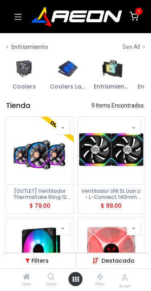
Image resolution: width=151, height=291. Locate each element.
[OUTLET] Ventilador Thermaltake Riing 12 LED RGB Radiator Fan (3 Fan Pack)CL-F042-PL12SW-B (40, 194)
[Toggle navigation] (18, 16)
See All (133, 47)
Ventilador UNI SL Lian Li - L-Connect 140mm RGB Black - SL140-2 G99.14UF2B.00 (111, 194)
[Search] (51, 277)
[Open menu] (75, 279)
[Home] (26, 277)
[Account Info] (124, 277)
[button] (117, 260)
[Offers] (100, 277)
